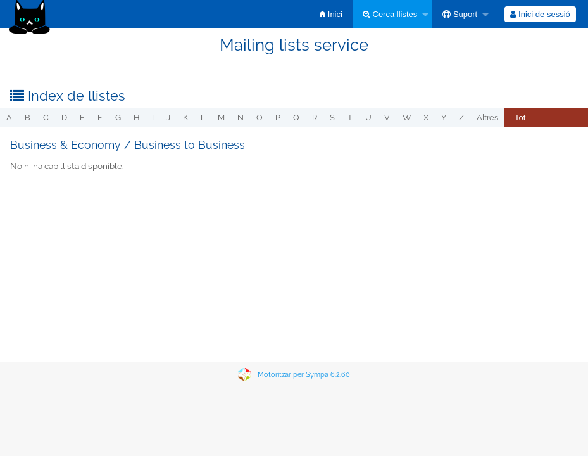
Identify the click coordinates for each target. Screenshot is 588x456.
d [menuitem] (64, 117)
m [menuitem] (221, 117)
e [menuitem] (82, 117)
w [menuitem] (407, 117)
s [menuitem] (332, 117)
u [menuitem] (368, 117)
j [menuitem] (168, 117)
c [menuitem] (46, 117)
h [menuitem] (136, 117)
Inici (331, 14)
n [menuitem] (240, 117)
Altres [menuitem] (487, 117)
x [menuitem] (425, 117)
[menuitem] (331, 14)
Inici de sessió (540, 14)
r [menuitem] (314, 117)
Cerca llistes (390, 14)
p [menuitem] (277, 117)
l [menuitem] (203, 117)
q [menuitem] (296, 117)
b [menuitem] (27, 117)
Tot (520, 117)
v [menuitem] (387, 117)
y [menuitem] (443, 117)
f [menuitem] (100, 117)
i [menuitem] (153, 117)
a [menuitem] (9, 117)
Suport (459, 14)
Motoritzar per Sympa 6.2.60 (304, 374)
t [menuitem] (350, 117)
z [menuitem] (461, 117)
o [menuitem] (259, 117)
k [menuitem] (185, 117)
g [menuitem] (118, 117)
